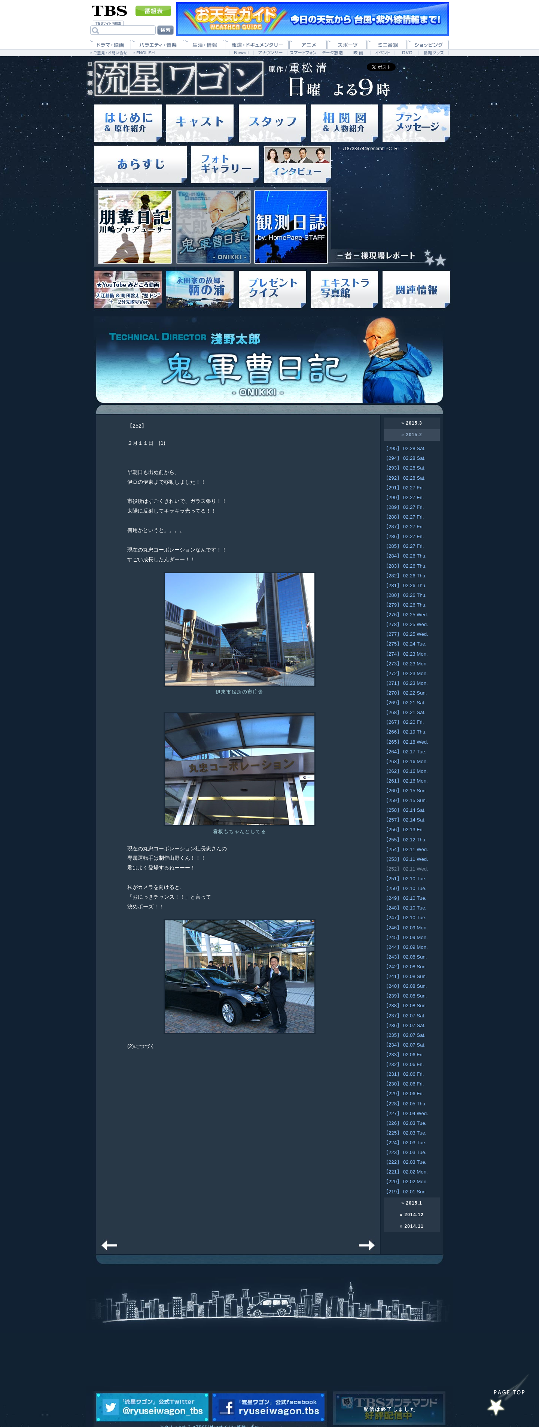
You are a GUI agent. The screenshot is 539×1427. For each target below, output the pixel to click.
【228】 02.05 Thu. (405, 1103)
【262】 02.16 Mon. (406, 771)
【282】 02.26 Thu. (405, 576)
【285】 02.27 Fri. (404, 546)
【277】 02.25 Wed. (406, 634)
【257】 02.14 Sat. (405, 820)
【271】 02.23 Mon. (406, 683)
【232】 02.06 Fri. (404, 1064)
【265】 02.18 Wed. (406, 742)
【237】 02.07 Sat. (405, 1015)
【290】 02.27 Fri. (404, 497)
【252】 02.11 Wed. (406, 869)
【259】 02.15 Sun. (405, 800)
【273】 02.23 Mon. (406, 664)
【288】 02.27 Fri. (404, 517)
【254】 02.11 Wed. (406, 849)
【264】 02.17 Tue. (405, 752)
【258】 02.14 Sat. (405, 810)
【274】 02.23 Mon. (406, 654)
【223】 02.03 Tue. (405, 1152)
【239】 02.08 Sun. (405, 996)
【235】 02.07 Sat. (405, 1035)
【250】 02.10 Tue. (405, 888)
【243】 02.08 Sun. (405, 957)
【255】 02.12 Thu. (405, 839)
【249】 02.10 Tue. (405, 898)
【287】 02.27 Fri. (404, 526)
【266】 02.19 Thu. (405, 732)
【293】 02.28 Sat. (405, 468)
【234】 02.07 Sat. (405, 1045)
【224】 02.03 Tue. (405, 1142)
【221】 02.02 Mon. (406, 1172)
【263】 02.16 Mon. (406, 761)
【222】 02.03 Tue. (405, 1162)
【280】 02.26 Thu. (405, 595)
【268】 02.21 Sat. (405, 712)
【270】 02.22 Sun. (405, 693)
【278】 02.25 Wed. (406, 624)
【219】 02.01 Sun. (405, 1191)
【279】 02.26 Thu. (405, 605)
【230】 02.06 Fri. (404, 1084)
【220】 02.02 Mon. (406, 1181)
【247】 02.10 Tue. (405, 917)
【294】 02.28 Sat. (405, 458)
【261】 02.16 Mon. (406, 781)
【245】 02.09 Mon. (406, 937)
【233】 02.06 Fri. (404, 1054)
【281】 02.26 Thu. (405, 585)
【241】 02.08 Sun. (405, 976)
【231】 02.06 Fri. (404, 1074)
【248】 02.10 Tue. (405, 908)
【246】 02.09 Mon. (406, 927)
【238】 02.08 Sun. (405, 1005)
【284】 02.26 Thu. (405, 556)
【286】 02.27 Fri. (404, 536)
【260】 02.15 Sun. (405, 790)
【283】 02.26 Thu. (405, 566)
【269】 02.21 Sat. (405, 702)
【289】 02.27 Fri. (404, 507)
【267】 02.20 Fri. (404, 722)
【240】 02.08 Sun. (405, 986)
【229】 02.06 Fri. (404, 1093)
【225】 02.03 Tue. (405, 1133)
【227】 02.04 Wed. (406, 1113)
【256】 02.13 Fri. (404, 829)
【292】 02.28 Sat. (405, 478)
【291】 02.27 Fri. (404, 488)
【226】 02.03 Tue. (405, 1123)
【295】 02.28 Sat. (405, 448)
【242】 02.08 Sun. (405, 966)
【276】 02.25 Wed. (406, 614)
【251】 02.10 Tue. (405, 878)
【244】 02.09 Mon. (406, 947)
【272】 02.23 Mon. (406, 673)
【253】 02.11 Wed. (406, 859)
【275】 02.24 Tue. (405, 644)
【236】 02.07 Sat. (405, 1025)
